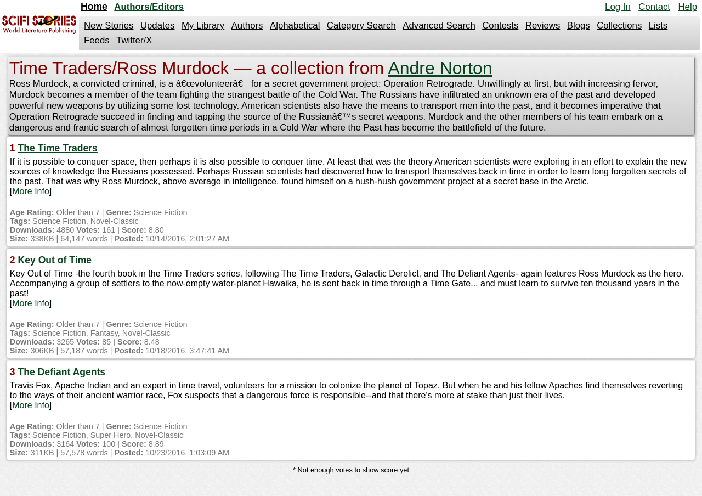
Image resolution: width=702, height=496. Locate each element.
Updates (157, 25)
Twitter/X (134, 40)
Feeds (97, 40)
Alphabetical (295, 25)
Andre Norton (440, 68)
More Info (30, 191)
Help (687, 7)
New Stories (108, 25)
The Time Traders (57, 148)
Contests (500, 25)
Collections (619, 25)
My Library (203, 25)
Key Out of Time (55, 260)
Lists (658, 25)
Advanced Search (439, 25)
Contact (654, 7)
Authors (247, 25)
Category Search (361, 25)
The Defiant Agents (61, 372)
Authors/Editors (149, 7)
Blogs (578, 25)
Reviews (542, 25)
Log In (618, 7)
